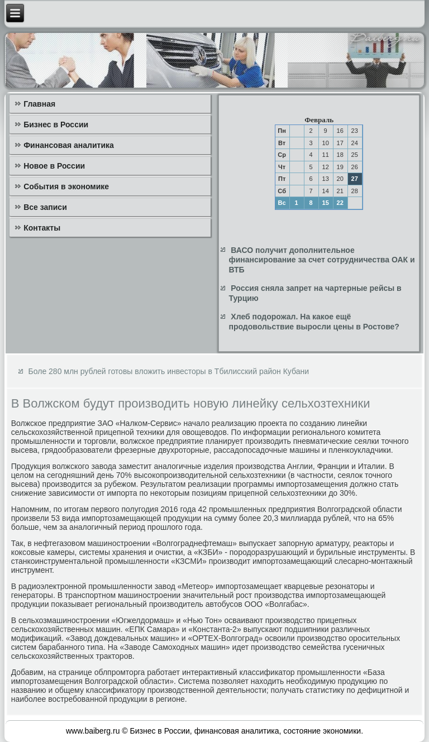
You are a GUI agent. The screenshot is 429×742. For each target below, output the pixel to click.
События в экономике (66, 186)
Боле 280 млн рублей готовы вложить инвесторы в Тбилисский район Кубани (168, 371)
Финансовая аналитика (68, 145)
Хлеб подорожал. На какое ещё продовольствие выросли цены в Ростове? (313, 321)
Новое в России (54, 165)
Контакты (41, 227)
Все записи (45, 207)
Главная (39, 103)
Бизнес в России (55, 124)
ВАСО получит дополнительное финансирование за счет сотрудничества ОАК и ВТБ (321, 260)
